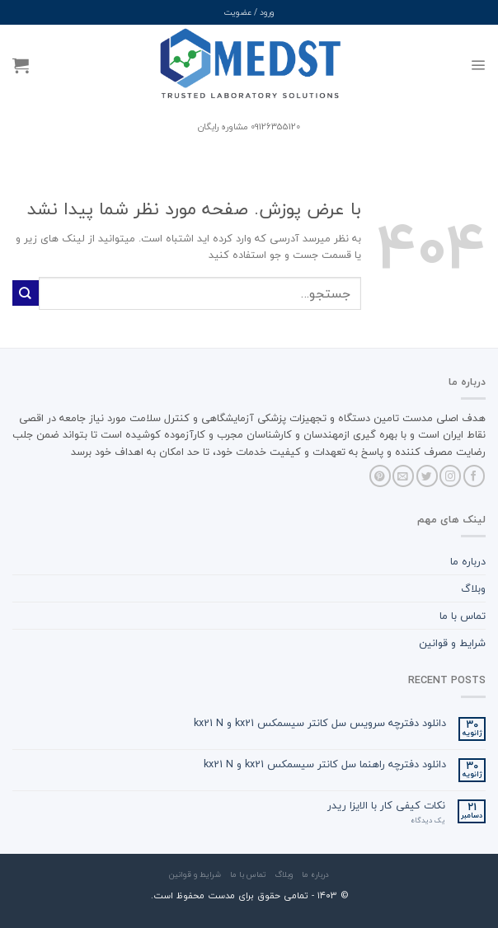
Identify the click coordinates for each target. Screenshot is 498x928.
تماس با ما (462, 616)
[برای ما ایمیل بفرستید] (403, 476)
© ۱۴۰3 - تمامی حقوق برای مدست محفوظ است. (249, 895)
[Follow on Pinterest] (380, 476)
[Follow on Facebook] (474, 476)
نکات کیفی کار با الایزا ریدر (386, 805)
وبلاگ (473, 588)
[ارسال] (25, 293)
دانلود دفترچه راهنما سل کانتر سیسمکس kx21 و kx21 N (325, 764)
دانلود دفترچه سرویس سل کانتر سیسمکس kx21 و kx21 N (320, 723)
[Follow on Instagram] (450, 476)
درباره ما (468, 561)
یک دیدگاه (428, 821)
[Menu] (478, 64)
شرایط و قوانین (452, 643)
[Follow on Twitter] (427, 476)
